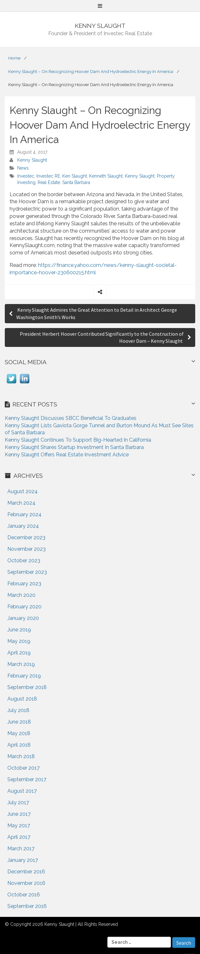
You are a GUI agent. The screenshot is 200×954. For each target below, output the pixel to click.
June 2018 (19, 722)
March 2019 (21, 664)
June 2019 (19, 630)
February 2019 (24, 676)
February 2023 (24, 584)
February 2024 (24, 514)
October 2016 (23, 895)
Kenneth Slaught (106, 176)
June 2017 (19, 814)
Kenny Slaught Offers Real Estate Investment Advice (67, 455)
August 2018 (22, 699)
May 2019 (18, 641)
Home (14, 57)
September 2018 (27, 687)
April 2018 (19, 745)
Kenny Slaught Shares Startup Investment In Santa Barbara (74, 447)
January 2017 (22, 860)
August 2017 (22, 791)
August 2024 (22, 491)
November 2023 (26, 549)
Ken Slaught (74, 176)
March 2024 (21, 503)
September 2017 (26, 779)
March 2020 (21, 595)
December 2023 (26, 537)
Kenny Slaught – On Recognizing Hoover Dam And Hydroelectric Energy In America (90, 71)
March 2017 (21, 849)
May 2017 (18, 825)
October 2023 (23, 560)
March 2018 (21, 756)
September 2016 (27, 906)
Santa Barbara (76, 182)
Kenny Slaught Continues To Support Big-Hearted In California (78, 440)
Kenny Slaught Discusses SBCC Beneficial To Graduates (70, 418)
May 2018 (18, 733)
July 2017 (18, 802)
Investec (25, 176)
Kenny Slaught (32, 160)
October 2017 (23, 768)
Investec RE (48, 176)
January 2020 (23, 618)
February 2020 (24, 607)
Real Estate (49, 182)
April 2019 (19, 653)
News (23, 168)
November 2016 (26, 883)
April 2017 (18, 837)
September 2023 (27, 572)
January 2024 (23, 526)
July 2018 (18, 710)
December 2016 (26, 872)
